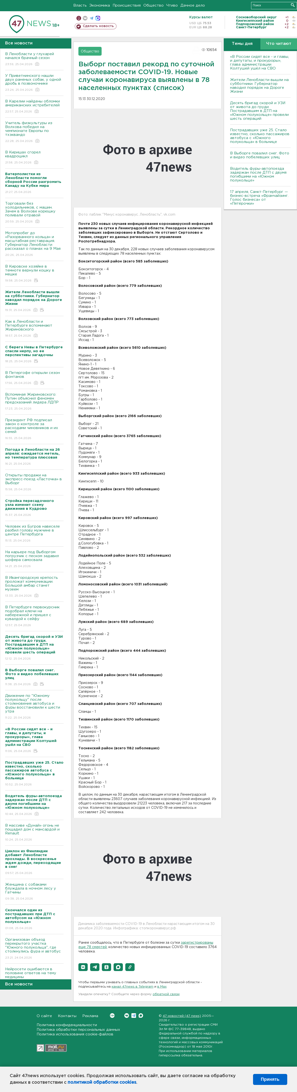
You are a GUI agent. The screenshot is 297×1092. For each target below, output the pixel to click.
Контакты (67, 1016)
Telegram (133, 1015)
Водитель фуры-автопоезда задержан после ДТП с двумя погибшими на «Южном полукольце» (258, 174)
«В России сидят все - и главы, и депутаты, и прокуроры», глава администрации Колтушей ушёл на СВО (259, 62)
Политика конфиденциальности (67, 1025)
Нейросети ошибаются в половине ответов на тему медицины (34, 976)
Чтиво (172, 5)
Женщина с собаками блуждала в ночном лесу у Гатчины (34, 892)
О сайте (44, 1016)
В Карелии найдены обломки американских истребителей (34, 107)
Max (140, 1015)
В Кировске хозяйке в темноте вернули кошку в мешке (34, 274)
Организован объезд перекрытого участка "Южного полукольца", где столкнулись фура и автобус (34, 949)
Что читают (278, 44)
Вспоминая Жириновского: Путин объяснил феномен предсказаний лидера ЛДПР (34, 402)
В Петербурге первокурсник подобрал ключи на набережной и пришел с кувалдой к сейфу (34, 616)
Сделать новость (98, 26)
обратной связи (166, 994)
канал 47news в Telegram (132, 986)
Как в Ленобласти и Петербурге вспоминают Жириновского (34, 329)
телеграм (91, 18)
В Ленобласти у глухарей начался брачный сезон (34, 59)
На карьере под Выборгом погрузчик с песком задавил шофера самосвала (34, 559)
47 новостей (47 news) (182, 1016)
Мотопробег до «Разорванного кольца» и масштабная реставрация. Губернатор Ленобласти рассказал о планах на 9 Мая (34, 244)
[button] (83, 967)
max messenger (97, 18)
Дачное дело (192, 5)
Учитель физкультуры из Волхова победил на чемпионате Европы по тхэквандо (34, 132)
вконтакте (85, 18)
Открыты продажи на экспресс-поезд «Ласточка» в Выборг (34, 482)
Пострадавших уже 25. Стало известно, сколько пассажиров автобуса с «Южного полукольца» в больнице (259, 136)
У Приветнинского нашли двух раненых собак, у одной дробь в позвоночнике (34, 83)
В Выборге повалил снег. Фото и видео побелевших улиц (259, 155)
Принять (270, 1079)
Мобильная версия (78, 18)
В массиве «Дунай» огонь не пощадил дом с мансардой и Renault (34, 833)
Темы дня (242, 44)
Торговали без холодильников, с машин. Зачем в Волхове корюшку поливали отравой (34, 213)
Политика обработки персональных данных (78, 1029)
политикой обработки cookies (102, 1082)
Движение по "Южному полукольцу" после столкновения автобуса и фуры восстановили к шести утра (34, 707)
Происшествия (127, 5)
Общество (153, 5)
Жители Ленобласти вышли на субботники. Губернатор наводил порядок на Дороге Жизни (259, 85)
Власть (80, 5)
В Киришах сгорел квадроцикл (34, 158)
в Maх (162, 986)
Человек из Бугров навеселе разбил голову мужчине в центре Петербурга (34, 534)
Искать (293, 5)
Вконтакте (112, 1015)
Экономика (99, 5)
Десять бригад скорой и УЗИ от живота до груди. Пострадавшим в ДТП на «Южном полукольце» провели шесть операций (259, 110)
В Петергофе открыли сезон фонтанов (34, 378)
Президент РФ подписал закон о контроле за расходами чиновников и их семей (34, 429)
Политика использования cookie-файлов (75, 1034)
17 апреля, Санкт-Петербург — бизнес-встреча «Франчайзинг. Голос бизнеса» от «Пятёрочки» (259, 197)
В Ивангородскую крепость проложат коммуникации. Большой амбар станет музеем (34, 587)
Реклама (90, 1016)
